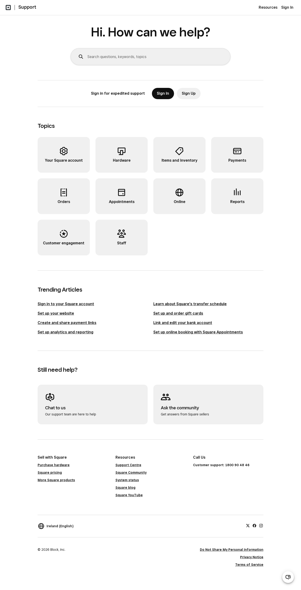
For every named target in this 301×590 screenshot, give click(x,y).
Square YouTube (129, 495)
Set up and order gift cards (178, 313)
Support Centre (128, 465)
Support (27, 7)
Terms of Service (249, 565)
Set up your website (56, 313)
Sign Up (189, 93)
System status (127, 480)
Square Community (131, 472)
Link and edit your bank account (182, 322)
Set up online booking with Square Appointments (198, 332)
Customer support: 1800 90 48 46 (221, 465)
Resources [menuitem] (268, 7)
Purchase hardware (54, 465)
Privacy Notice (251, 557)
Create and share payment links (67, 322)
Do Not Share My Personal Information (231, 549)
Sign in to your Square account (66, 304)
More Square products (56, 480)
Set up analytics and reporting (65, 332)
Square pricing (50, 472)
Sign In (287, 7)
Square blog (125, 487)
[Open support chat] (288, 577)
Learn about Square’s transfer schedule (190, 304)
